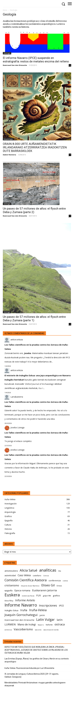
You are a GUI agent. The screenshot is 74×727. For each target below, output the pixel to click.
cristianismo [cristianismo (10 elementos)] (12, 585)
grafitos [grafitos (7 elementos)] (56, 595)
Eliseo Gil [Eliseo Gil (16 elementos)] (48, 585)
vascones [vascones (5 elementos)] (38, 630)
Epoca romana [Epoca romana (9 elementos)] (22, 590)
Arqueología (8, 139)
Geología (7, 53)
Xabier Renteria (9, 155)
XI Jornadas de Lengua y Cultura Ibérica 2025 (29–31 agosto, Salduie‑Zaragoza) (32, 675)
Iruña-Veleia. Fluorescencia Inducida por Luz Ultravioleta (29, 668)
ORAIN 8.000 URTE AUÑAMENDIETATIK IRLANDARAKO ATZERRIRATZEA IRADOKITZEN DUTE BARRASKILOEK (35, 147)
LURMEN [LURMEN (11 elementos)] (10, 624)
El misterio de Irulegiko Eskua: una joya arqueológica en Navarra (38, 375)
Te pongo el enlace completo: (18, 441)
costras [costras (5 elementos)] (65, 581)
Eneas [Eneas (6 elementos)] (59, 586)
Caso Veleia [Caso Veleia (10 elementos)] (24, 575)
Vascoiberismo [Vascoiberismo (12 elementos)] (23, 629)
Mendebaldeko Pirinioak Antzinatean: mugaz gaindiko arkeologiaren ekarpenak (35, 684)
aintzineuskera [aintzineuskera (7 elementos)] (11, 570)
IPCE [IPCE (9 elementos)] (61, 605)
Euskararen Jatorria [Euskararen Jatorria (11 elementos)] (44, 590)
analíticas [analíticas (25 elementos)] (47, 570)
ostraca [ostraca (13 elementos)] (60, 624)
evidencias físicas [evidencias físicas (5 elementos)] (28, 596)
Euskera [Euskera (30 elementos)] (12, 594)
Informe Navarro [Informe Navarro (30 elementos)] (21, 605)
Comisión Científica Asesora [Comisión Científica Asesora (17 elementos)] (26, 580)
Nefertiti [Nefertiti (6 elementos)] (49, 625)
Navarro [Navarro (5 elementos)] (41, 625)
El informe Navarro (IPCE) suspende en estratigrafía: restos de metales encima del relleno (36, 59)
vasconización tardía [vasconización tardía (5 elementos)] (51, 630)
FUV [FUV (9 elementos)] (38, 595)
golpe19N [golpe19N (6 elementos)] (47, 596)
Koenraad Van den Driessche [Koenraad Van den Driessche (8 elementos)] (19, 619)
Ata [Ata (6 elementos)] (59, 571)
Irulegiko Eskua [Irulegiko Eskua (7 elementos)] (11, 610)
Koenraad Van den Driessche (15, 65)
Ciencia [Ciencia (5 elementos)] (46, 576)
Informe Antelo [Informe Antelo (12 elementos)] (25, 600)
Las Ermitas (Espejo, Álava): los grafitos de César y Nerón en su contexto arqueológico (37, 660)
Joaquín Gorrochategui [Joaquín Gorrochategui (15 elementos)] (21, 614)
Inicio (5, 10)
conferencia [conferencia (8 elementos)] (55, 580)
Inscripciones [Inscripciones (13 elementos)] (48, 605)
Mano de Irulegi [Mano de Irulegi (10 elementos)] (27, 624)
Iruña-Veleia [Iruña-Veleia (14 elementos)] (38, 609)
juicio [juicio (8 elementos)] (42, 615)
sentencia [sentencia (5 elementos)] (8, 630)
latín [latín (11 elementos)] (60, 619)
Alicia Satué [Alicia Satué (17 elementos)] (28, 570)
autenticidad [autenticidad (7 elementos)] (10, 575)
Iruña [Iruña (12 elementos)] (23, 610)
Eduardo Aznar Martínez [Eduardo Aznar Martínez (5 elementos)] (30, 586)
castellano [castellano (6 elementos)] (37, 575)
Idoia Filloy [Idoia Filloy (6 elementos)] (9, 600)
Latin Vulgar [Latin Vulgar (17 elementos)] (45, 619)
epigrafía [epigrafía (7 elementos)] (8, 590)
